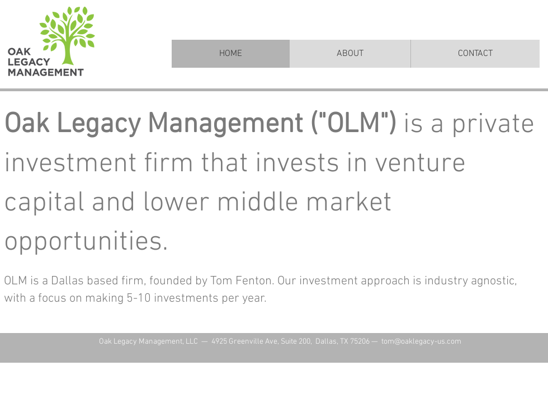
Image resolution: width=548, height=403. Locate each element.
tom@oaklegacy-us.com (421, 341)
